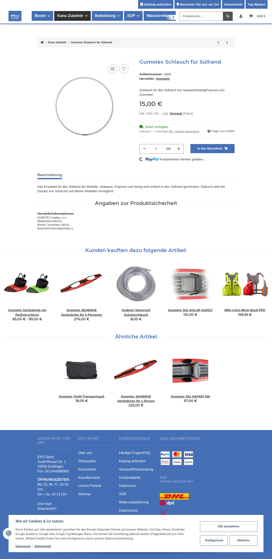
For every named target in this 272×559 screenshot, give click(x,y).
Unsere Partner (89, 486)
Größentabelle (129, 477)
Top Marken (256, 4)
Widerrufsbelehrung (134, 502)
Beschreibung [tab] (49, 175)
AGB (122, 494)
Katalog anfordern (157, 4)
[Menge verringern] (144, 148)
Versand (176, 113)
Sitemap (84, 494)
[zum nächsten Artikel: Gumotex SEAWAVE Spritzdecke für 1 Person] (227, 42)
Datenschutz (42, 546)
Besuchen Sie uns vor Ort (199, 4)
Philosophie (87, 461)
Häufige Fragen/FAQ (134, 453)
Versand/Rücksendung (136, 469)
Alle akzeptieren (228, 526)
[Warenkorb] (257, 16)
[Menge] (156, 148)
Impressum (23, 546)
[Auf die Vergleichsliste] (112, 68)
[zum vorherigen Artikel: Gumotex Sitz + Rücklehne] (218, 42)
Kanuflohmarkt (89, 477)
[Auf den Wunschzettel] (123, 68)
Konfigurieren (214, 540)
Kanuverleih (233, 4)
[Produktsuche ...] (201, 16)
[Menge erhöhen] (178, 148)
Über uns (85, 453)
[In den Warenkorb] (40, 56)
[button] (241, 16)
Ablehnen (243, 540)
